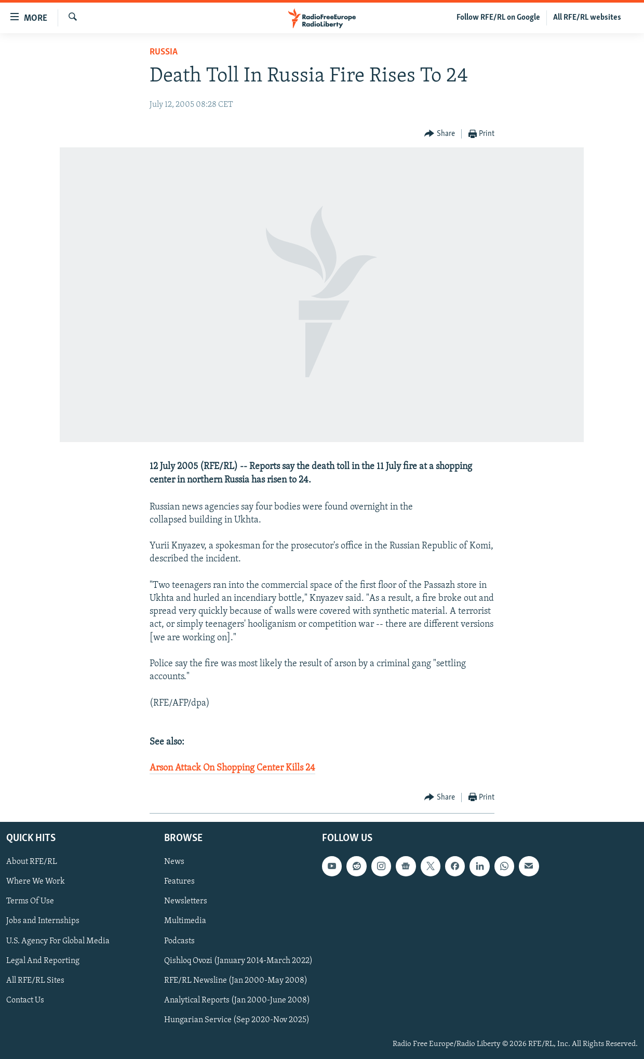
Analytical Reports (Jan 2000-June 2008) (237, 1000)
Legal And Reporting (42, 960)
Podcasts (179, 941)
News (174, 862)
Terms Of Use (30, 901)
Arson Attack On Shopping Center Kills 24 (232, 768)
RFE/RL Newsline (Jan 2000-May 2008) (235, 980)
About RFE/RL (31, 862)
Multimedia (185, 921)
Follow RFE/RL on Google (498, 17)
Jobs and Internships (42, 921)
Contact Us (25, 1000)
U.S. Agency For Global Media (58, 941)
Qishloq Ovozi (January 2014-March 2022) (238, 960)
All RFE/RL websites (587, 17)
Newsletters (185, 901)
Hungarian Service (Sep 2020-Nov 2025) (237, 1019)
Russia (164, 52)
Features (179, 881)
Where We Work (35, 881)
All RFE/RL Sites (35, 980)
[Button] (439, 134)
